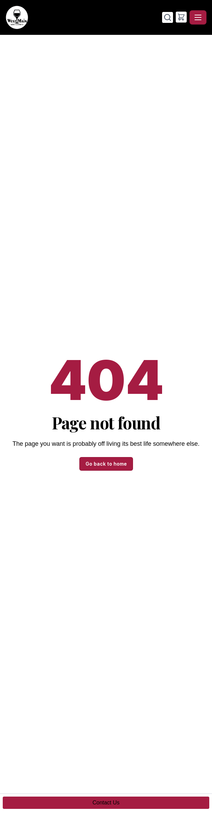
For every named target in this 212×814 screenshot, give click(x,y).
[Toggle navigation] (198, 17)
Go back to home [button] (106, 464)
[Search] (167, 17)
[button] (181, 17)
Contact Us (105, 802)
